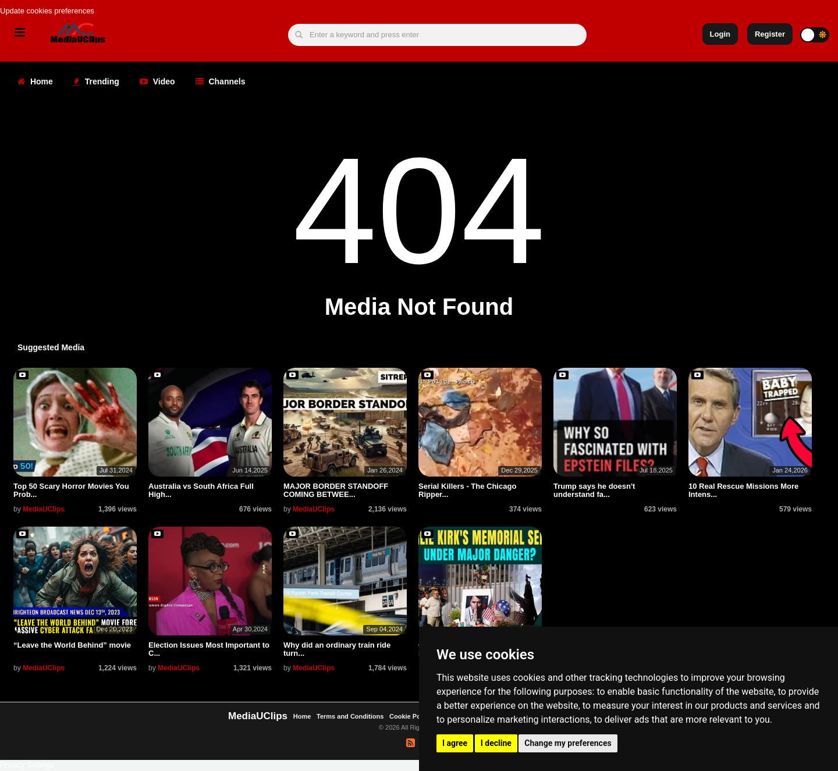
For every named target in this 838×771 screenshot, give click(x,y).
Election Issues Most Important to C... (208, 649)
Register (770, 34)
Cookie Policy (411, 716)
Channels (221, 81)
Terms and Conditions (350, 716)
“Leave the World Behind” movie (72, 645)
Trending (96, 81)
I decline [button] (496, 743)
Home (35, 81)
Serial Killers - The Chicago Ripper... (467, 490)
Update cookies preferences (47, 10)
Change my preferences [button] (567, 743)
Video (157, 81)
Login (720, 34)
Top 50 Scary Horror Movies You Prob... (71, 490)
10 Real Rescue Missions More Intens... (743, 490)
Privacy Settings (27, 765)
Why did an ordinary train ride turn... (336, 649)
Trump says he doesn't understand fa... (594, 490)
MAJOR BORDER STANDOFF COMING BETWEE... (335, 490)
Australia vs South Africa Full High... (201, 490)
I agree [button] (454, 743)
